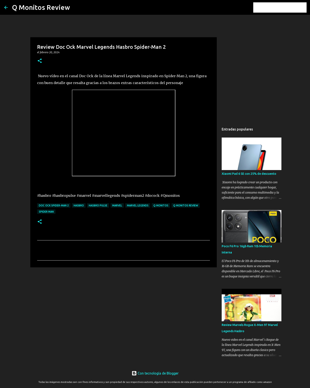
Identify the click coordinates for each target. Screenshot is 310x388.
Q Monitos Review (41, 7)
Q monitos (160, 205)
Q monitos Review (185, 205)
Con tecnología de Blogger (155, 373)
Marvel (117, 205)
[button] (39, 61)
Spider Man (46, 211)
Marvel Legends (137, 205)
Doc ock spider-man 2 (54, 205)
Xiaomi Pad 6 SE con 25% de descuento (249, 173)
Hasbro (79, 205)
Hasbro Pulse (98, 205)
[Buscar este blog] (284, 7)
